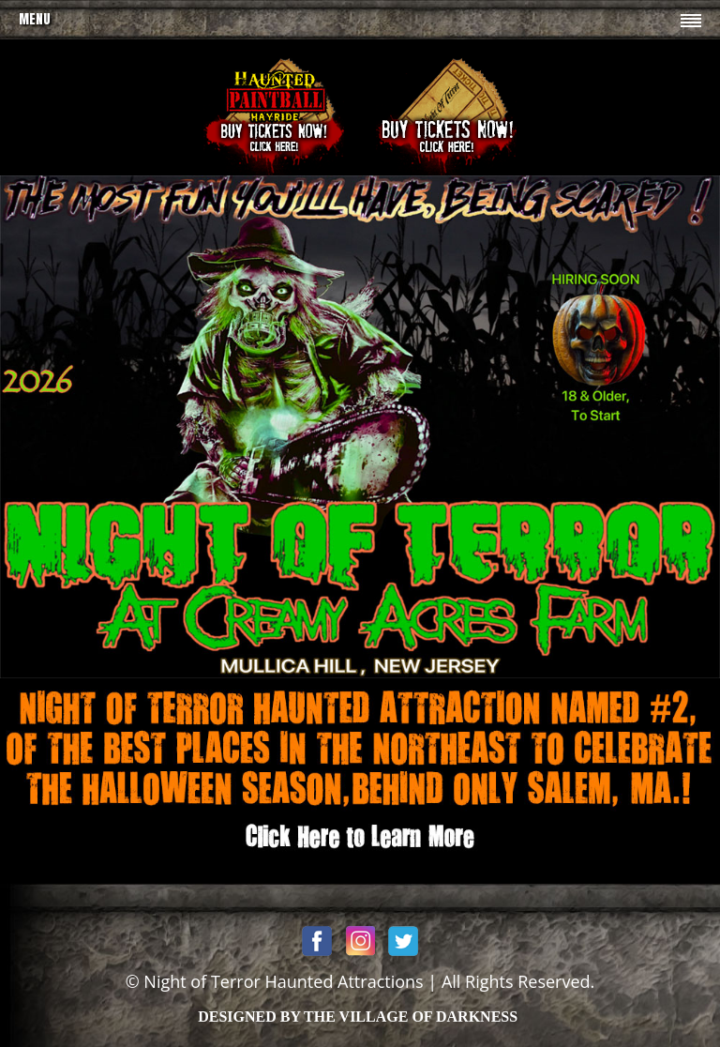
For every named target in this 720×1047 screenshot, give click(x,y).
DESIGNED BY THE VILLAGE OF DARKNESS (358, 1016)
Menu (35, 19)
